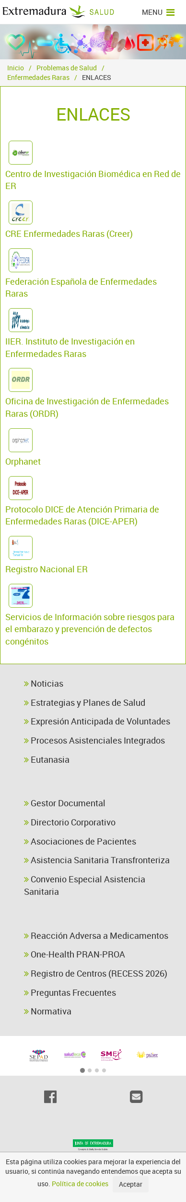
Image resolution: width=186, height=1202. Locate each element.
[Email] (136, 1096)
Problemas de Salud (66, 67)
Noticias (43, 683)
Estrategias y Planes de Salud (84, 702)
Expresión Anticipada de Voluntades (97, 721)
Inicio (15, 67)
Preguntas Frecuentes (70, 992)
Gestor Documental (64, 803)
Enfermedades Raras (38, 77)
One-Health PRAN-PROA (74, 954)
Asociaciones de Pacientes (80, 841)
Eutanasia (47, 759)
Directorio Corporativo (70, 822)
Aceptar (130, 1184)
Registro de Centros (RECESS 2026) (95, 973)
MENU (158, 12)
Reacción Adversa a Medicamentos (96, 935)
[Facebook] (50, 1096)
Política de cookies (80, 1183)
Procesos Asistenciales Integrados (94, 740)
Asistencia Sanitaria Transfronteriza (97, 860)
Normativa (47, 1011)
